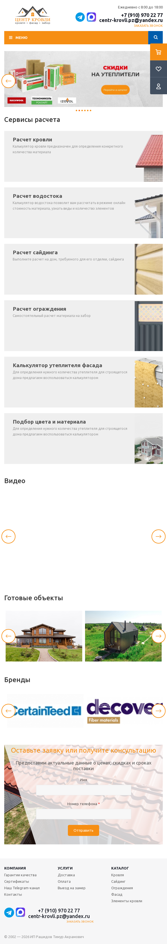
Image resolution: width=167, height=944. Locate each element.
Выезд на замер (72, 888)
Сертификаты (16, 881)
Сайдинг (118, 881)
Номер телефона (83, 804)
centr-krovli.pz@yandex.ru (131, 20)
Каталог (120, 868)
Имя (83, 780)
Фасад (117, 894)
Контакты (13, 894)
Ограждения (122, 888)
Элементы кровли (126, 901)
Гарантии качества (20, 875)
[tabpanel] (83, 79)
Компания (15, 868)
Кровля (117, 875)
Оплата (64, 881)
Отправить (83, 830)
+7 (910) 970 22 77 (142, 14)
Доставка (66, 875)
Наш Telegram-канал (22, 888)
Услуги (65, 868)
